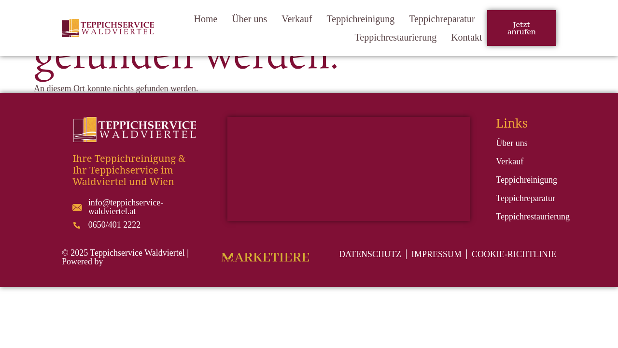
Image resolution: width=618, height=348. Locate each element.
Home (206, 19)
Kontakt (466, 37)
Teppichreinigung (360, 19)
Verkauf (296, 19)
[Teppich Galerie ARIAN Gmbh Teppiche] (348, 169)
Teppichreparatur (442, 19)
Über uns (249, 19)
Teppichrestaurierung (396, 37)
